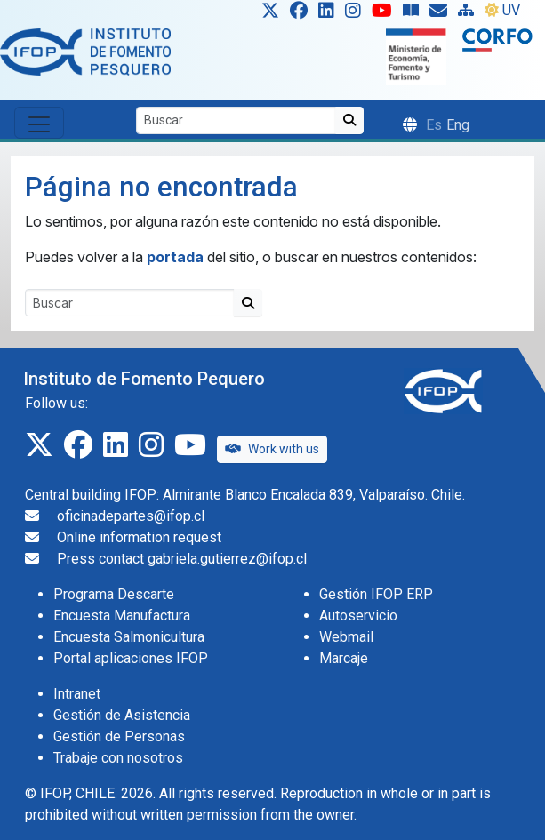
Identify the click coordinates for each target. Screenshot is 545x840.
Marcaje (343, 658)
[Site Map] (469, 14)
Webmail (346, 636)
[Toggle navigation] (39, 123)
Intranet (76, 693)
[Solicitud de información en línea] (441, 14)
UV (502, 10)
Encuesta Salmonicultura (128, 636)
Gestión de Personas (119, 736)
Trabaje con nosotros (118, 757)
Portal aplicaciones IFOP (130, 658)
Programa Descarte (113, 594)
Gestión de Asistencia (121, 715)
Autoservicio (358, 615)
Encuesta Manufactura (121, 615)
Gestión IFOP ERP (376, 594)
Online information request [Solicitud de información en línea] (139, 537)
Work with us (272, 449)
